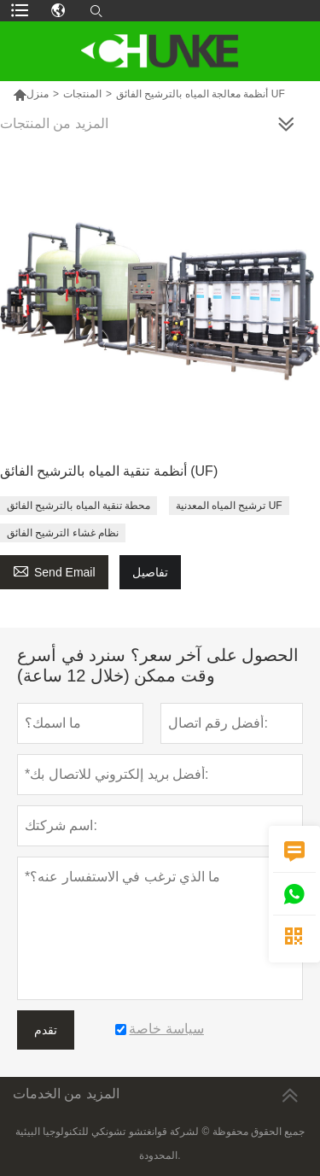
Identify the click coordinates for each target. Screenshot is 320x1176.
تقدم (45, 1030)
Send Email (54, 570)
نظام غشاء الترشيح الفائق (63, 533)
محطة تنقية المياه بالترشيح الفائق (78, 506)
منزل (31, 94)
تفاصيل (150, 572)
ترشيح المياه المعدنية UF (229, 506)
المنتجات (82, 94)
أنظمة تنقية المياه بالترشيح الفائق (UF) (109, 471)
